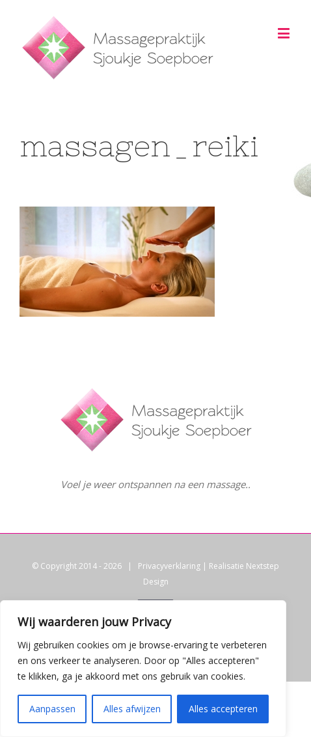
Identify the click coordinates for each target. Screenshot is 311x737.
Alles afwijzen (132, 708)
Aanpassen (52, 708)
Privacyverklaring (169, 565)
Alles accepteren (223, 708)
